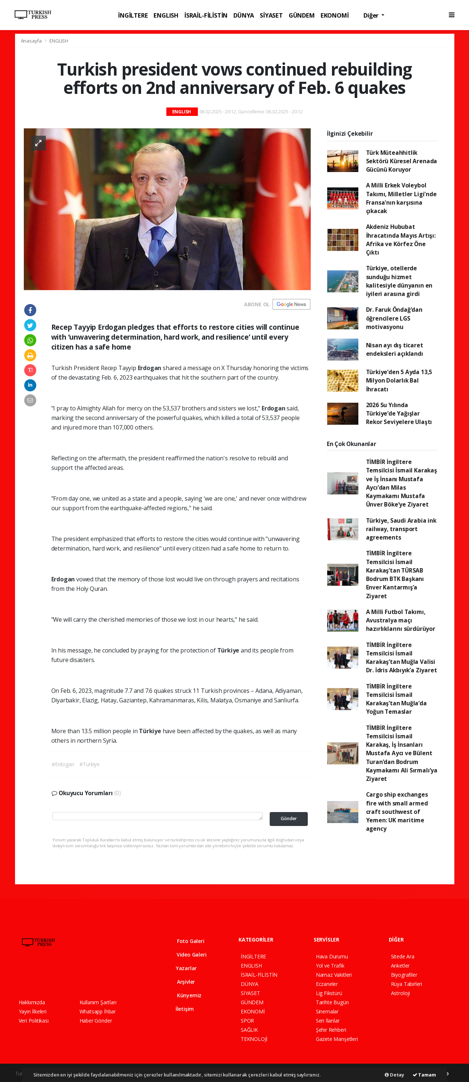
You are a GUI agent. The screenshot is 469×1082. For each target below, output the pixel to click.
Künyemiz (184, 995)
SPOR (247, 1020)
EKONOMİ (335, 15)
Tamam (424, 1074)
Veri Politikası (34, 1020)
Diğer (371, 15)
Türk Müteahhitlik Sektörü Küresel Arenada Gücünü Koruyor (401, 161)
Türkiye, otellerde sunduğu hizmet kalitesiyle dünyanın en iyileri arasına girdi (399, 281)
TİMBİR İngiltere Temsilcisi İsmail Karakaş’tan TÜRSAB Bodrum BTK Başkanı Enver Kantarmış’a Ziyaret (395, 574)
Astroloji (400, 993)
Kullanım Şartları (98, 1002)
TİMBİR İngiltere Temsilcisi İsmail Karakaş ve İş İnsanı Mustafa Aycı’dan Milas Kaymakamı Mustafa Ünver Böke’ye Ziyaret (401, 483)
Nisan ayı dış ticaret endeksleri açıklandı (394, 349)
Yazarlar (181, 968)
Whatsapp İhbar (98, 1011)
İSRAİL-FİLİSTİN (206, 15)
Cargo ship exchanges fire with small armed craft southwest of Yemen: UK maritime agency (397, 811)
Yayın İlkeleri (33, 1011)
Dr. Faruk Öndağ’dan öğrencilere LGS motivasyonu (394, 318)
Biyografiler (404, 974)
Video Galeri (186, 954)
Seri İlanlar (328, 1020)
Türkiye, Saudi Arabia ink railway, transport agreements (401, 529)
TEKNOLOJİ (254, 1038)
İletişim (180, 1008)
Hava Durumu (332, 956)
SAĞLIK (249, 1029)
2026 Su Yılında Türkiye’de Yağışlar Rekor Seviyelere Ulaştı (399, 413)
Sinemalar (327, 1011)
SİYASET (271, 15)
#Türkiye (89, 764)
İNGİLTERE (133, 15)
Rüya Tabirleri (406, 983)
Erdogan (150, 368)
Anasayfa (32, 40)
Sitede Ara (402, 956)
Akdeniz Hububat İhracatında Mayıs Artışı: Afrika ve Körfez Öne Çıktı (401, 239)
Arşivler (180, 981)
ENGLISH (166, 15)
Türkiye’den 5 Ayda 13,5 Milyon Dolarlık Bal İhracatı (399, 380)
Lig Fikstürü (329, 993)
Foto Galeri (185, 940)
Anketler (400, 965)
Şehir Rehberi (331, 1029)
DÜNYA (243, 15)
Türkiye (229, 650)
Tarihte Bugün (332, 1002)
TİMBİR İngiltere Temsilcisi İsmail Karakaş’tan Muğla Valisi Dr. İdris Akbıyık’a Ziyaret (401, 658)
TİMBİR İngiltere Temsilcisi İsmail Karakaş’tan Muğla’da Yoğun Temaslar (396, 699)
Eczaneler (327, 983)
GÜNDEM (302, 15)
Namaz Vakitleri (334, 974)
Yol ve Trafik (330, 965)
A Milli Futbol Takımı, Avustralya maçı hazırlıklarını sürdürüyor (400, 620)
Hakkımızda (32, 1002)
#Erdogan (63, 764)
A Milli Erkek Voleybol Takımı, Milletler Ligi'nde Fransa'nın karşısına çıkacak (401, 198)
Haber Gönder (96, 1020)
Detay (394, 1074)
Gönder (289, 818)
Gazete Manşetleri (337, 1038)
